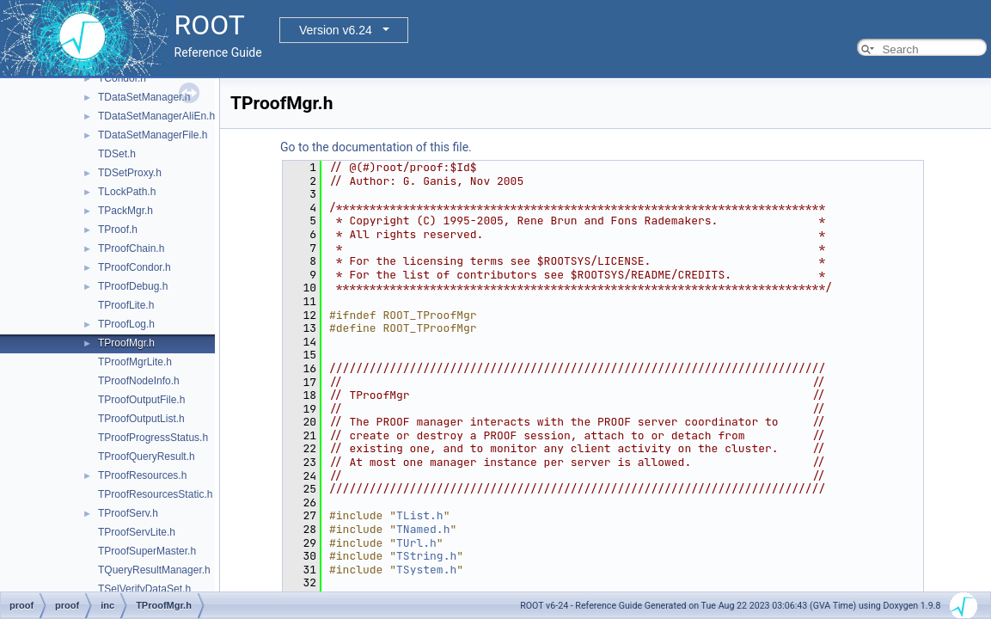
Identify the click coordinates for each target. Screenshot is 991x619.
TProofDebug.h (133, 286)
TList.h (420, 515)
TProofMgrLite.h (135, 362)
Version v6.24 (335, 30)
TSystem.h (426, 569)
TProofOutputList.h (141, 419)
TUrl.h (416, 543)
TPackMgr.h (125, 211)
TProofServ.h (128, 513)
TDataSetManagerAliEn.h (156, 116)
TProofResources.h (142, 475)
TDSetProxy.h (130, 173)
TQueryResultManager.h (154, 570)
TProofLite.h (126, 305)
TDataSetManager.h (144, 97)
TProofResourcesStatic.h (155, 494)
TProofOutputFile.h (141, 400)
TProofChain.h (131, 248)
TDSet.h (117, 154)
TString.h (426, 556)
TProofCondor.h (134, 267)
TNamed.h (423, 529)
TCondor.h (122, 78)
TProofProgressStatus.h (153, 438)
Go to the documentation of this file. (376, 147)
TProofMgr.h (126, 343)
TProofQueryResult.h (146, 456)
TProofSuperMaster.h (147, 551)
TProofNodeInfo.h (139, 381)
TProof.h (118, 230)
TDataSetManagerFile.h (152, 135)
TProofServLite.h (136, 532)
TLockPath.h (127, 192)
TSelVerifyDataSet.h (144, 589)
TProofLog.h (126, 324)
